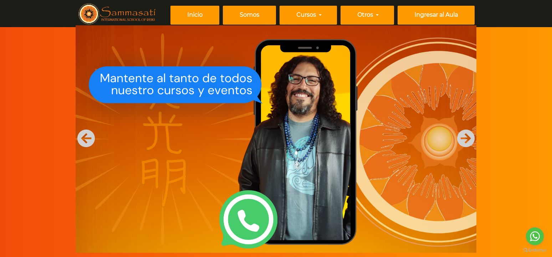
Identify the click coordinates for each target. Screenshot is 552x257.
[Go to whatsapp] (535, 236)
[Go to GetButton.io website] (534, 250)
